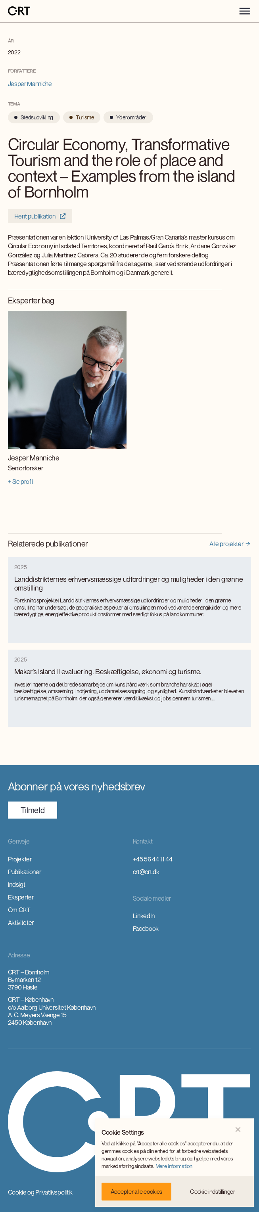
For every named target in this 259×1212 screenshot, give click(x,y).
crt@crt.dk (146, 872)
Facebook (146, 928)
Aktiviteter (21, 922)
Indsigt (16, 884)
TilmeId (33, 810)
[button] (244, 11)
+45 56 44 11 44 (153, 859)
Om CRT (19, 910)
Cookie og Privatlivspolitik (40, 1192)
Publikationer (24, 872)
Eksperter (21, 897)
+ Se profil (20, 481)
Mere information (173, 1166)
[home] (19, 11)
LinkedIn (144, 916)
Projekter (20, 859)
